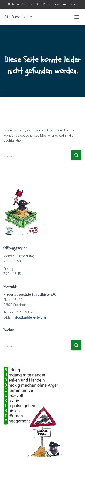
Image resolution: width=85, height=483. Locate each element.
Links (56, 4)
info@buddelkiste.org (29, 317)
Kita (37, 4)
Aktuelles (27, 4)
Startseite (13, 4)
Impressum (70, 4)
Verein (46, 4)
